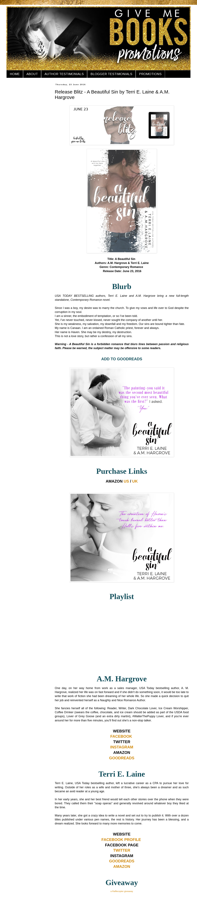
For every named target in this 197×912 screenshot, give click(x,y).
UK (135, 481)
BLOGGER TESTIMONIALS (111, 74)
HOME (15, 74)
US (126, 481)
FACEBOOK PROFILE (121, 839)
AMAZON (121, 866)
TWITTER (121, 850)
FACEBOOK (121, 736)
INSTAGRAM (121, 747)
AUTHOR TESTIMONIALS (64, 74)
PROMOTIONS (150, 74)
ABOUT (32, 74)
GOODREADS (121, 758)
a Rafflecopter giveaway (122, 891)
